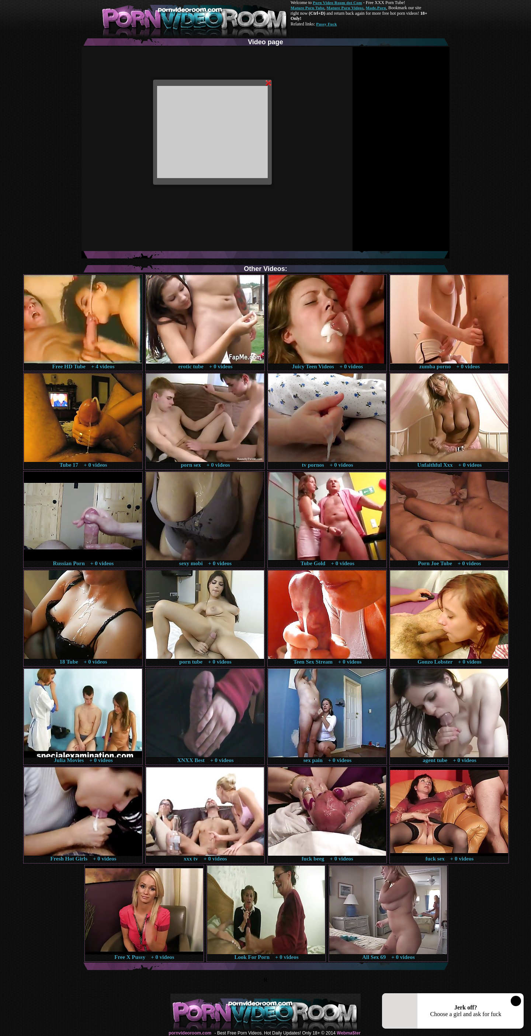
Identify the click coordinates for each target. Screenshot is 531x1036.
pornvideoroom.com (190, 1033)
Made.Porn (376, 8)
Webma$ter (348, 1033)
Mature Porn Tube (307, 8)
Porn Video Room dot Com (337, 2)
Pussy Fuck (326, 24)
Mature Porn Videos (345, 8)
